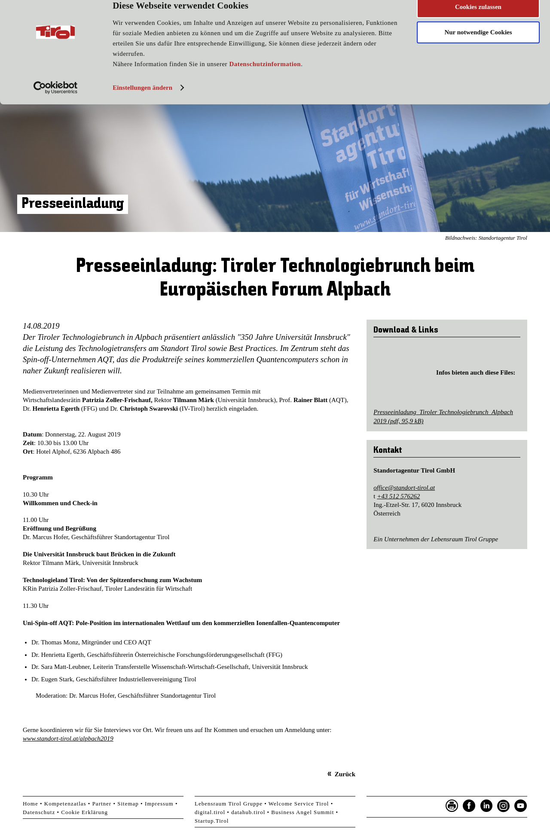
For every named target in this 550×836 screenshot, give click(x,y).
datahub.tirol (248, 812)
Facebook (469, 805)
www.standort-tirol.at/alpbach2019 (68, 738)
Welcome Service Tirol (299, 803)
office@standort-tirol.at (404, 487)
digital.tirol (210, 812)
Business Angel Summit (302, 812)
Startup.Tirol (212, 821)
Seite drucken (452, 805)
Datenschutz (39, 812)
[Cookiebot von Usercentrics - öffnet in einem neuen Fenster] (55, 101)
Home (30, 803)
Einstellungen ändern (142, 101)
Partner (102, 803)
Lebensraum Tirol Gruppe (229, 803)
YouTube (520, 805)
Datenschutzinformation (265, 78)
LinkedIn (486, 805)
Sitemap (128, 803)
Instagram (503, 805)
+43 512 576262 (398, 496)
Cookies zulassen (478, 21)
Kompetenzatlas (65, 803)
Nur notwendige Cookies (478, 46)
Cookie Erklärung (84, 812)
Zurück (345, 774)
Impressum (159, 803)
